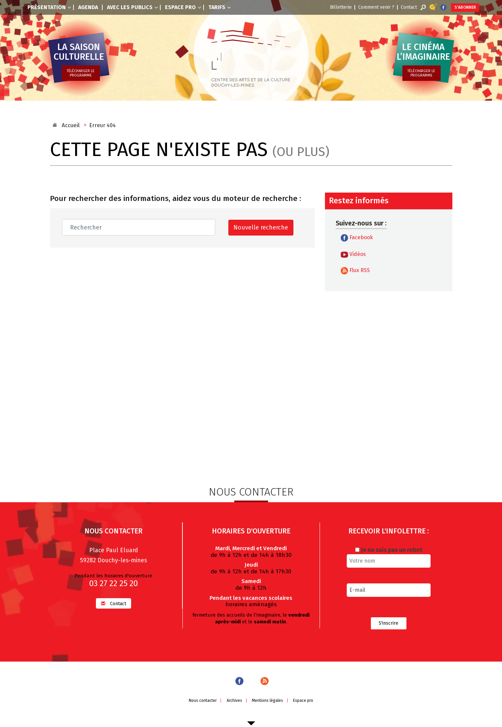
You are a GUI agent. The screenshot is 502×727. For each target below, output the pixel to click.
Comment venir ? (376, 7)
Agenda (88, 7)
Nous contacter (201, 701)
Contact (409, 7)
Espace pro (183, 7)
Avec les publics (132, 7)
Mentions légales (268, 701)
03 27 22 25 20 (113, 582)
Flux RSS (355, 270)
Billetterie (341, 7)
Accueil (69, 125)
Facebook (357, 238)
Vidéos (353, 254)
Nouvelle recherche (260, 227)
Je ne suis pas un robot (388, 549)
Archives (233, 701)
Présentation (49, 7)
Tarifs (219, 7)
